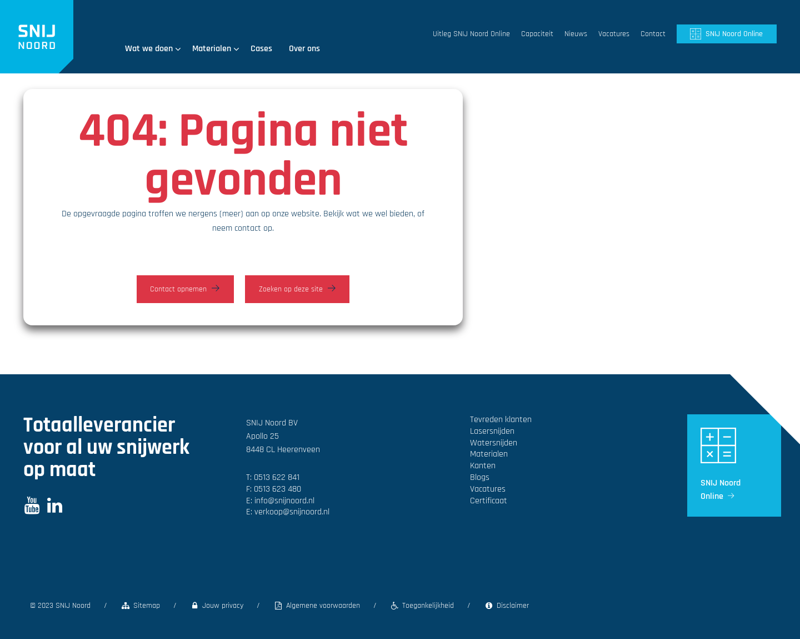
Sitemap (140, 606)
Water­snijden (493, 443)
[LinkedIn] (54, 509)
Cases (261, 49)
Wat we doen (153, 49)
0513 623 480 (277, 489)
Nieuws (575, 34)
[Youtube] (32, 509)
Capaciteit (537, 34)
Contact (653, 34)
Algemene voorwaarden (316, 606)
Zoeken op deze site (291, 289)
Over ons (304, 49)
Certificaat (488, 501)
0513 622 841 (276, 477)
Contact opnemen (178, 289)
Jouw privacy (217, 606)
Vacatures (613, 34)
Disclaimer (506, 606)
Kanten (483, 466)
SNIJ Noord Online (734, 34)
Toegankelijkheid (422, 606)
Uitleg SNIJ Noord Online (471, 34)
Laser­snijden (492, 431)
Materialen (215, 49)
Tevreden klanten (501, 419)
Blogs (479, 477)
